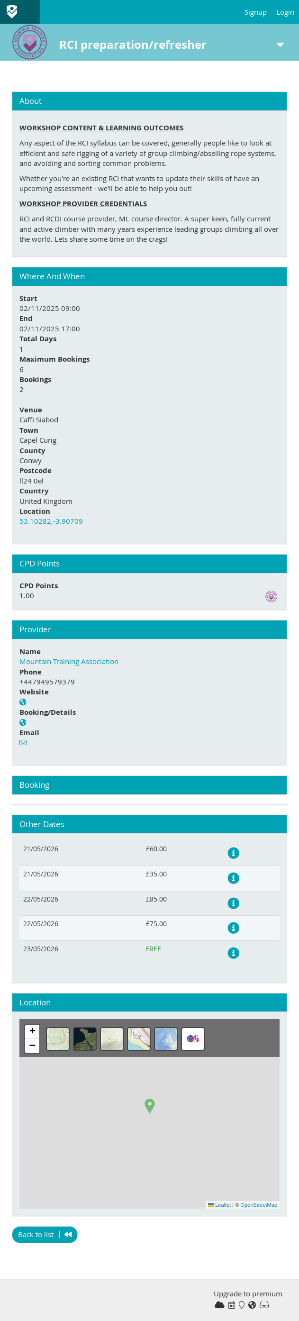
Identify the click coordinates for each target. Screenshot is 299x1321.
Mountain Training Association (68, 661)
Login (285, 12)
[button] (149, 1106)
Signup (256, 12)
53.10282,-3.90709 (51, 521)
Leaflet (219, 1205)
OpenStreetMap (258, 1205)
